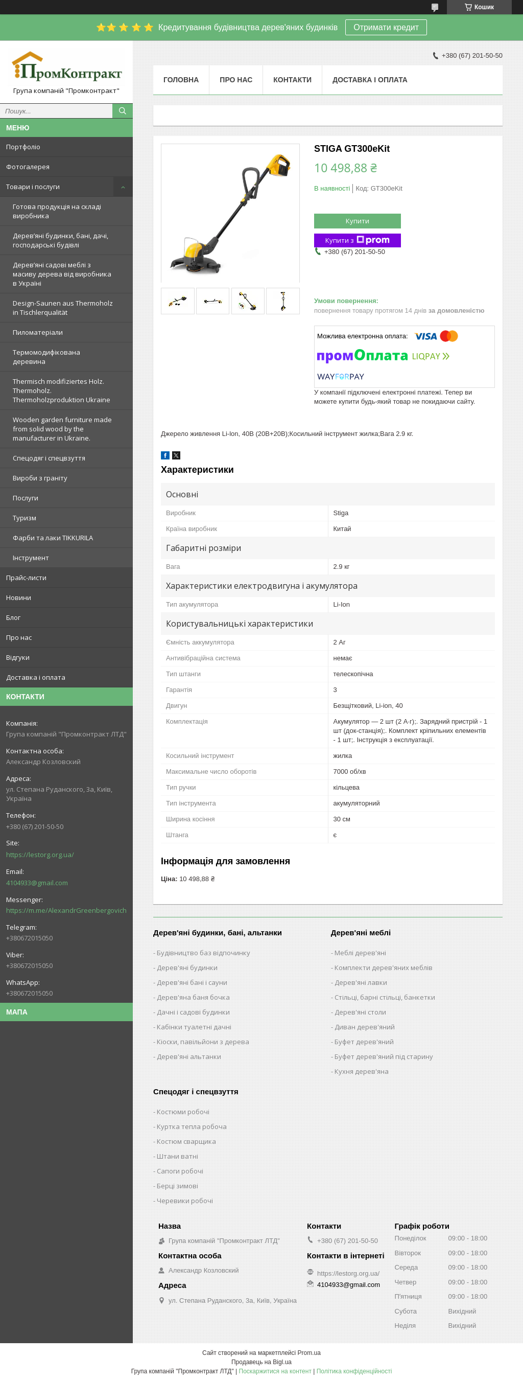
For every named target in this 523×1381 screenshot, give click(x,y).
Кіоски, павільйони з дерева (203, 1041)
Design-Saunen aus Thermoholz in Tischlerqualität (63, 307)
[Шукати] (122, 111)
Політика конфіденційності (354, 1371)
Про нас (19, 637)
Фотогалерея (28, 166)
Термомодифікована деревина (46, 357)
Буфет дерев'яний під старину (384, 1056)
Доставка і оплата (35, 677)
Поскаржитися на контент (275, 1371)
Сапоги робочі (180, 1171)
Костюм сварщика (186, 1141)
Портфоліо (23, 146)
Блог (13, 617)
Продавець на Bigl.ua (261, 1362)
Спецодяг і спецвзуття (49, 458)
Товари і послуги (33, 186)
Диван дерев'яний (365, 1026)
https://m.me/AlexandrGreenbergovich (66, 910)
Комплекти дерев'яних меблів (384, 967)
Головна (181, 80)
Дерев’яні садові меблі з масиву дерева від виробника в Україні (62, 274)
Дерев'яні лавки (361, 982)
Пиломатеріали (38, 332)
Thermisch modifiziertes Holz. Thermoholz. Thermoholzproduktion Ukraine (61, 390)
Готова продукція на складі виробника (57, 211)
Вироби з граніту (40, 477)
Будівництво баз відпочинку (203, 952)
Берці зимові (177, 1185)
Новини (18, 597)
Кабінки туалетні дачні (194, 1026)
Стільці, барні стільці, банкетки (385, 997)
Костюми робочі (183, 1111)
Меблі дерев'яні (360, 952)
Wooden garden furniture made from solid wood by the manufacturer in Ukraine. (62, 429)
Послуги (25, 497)
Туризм (24, 517)
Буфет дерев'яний (364, 1041)
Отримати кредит (386, 27)
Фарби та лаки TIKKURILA (53, 537)
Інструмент (31, 557)
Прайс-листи (26, 577)
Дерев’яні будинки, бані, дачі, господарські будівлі (60, 240)
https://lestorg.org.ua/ (40, 854)
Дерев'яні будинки (187, 967)
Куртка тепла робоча (192, 1126)
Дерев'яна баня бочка (193, 997)
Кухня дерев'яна (362, 1071)
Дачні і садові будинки (193, 1012)
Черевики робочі (185, 1200)
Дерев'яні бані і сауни (192, 982)
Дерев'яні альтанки (189, 1056)
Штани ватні (177, 1156)
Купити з (357, 240)
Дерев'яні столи (360, 1012)
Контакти (292, 80)
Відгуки (18, 657)
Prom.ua (309, 1352)
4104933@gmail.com (37, 882)
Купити (357, 220)
